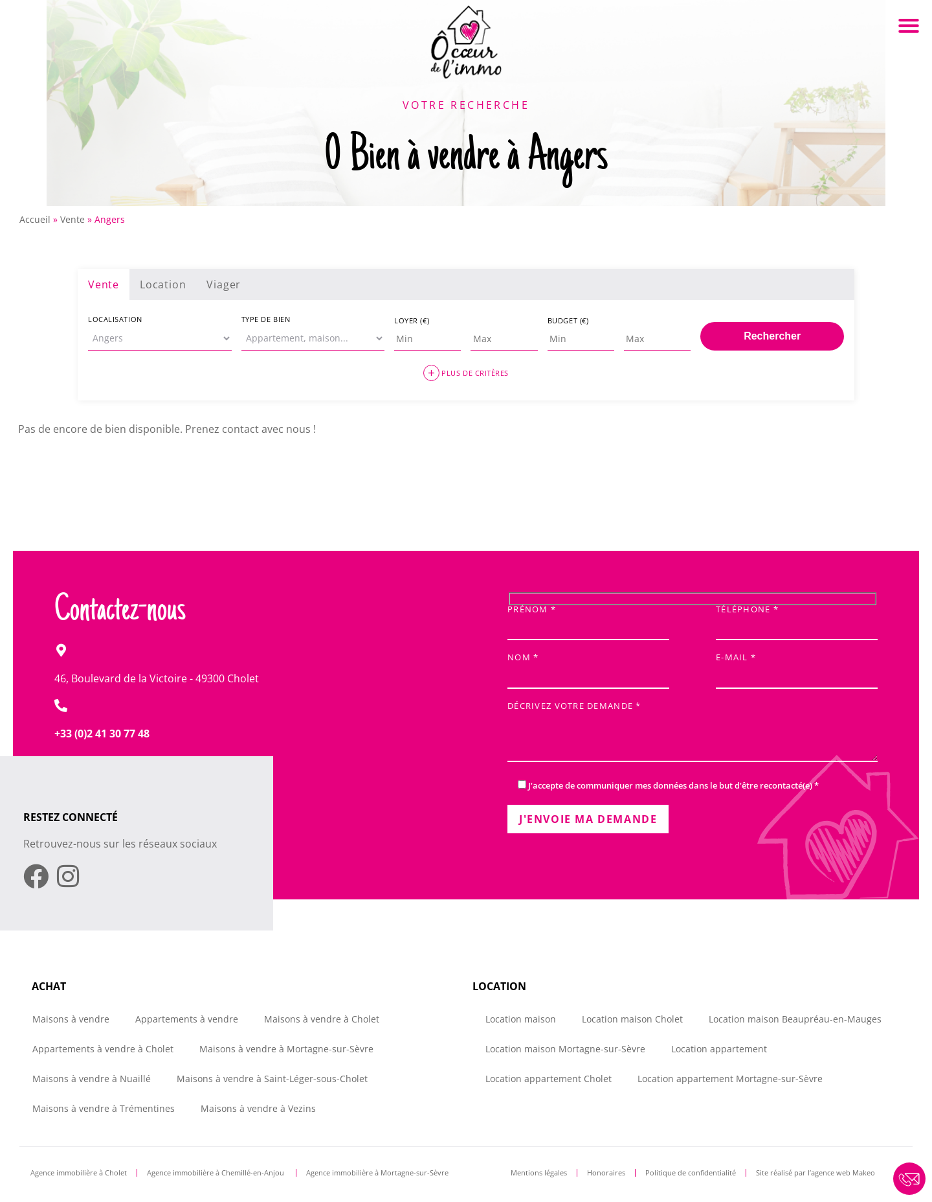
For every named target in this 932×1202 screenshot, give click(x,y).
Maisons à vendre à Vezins (258, 1108)
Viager (223, 284)
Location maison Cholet (632, 1019)
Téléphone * (797, 619)
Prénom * (588, 619)
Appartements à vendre (186, 1019)
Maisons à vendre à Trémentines (103, 1108)
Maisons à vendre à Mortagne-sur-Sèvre (286, 1049)
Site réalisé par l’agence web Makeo (815, 1172)
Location (163, 284)
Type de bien (266, 319)
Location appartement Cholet (548, 1078)
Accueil (34, 219)
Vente (72, 219)
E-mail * (797, 667)
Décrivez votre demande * (692, 732)
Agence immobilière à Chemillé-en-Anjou (216, 1172)
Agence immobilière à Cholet (78, 1172)
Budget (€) (568, 320)
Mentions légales (539, 1172)
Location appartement (719, 1049)
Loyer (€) (411, 320)
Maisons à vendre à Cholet (321, 1019)
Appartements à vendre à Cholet (102, 1049)
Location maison (520, 1019)
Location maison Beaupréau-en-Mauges (795, 1019)
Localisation (115, 319)
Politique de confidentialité (690, 1172)
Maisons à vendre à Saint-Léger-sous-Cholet (272, 1078)
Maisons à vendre (70, 1019)
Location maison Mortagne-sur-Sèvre (565, 1049)
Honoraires (606, 1172)
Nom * (588, 667)
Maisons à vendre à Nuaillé (91, 1078)
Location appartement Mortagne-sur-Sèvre (730, 1078)
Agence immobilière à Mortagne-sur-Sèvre (377, 1172)
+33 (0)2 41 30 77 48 (102, 733)
